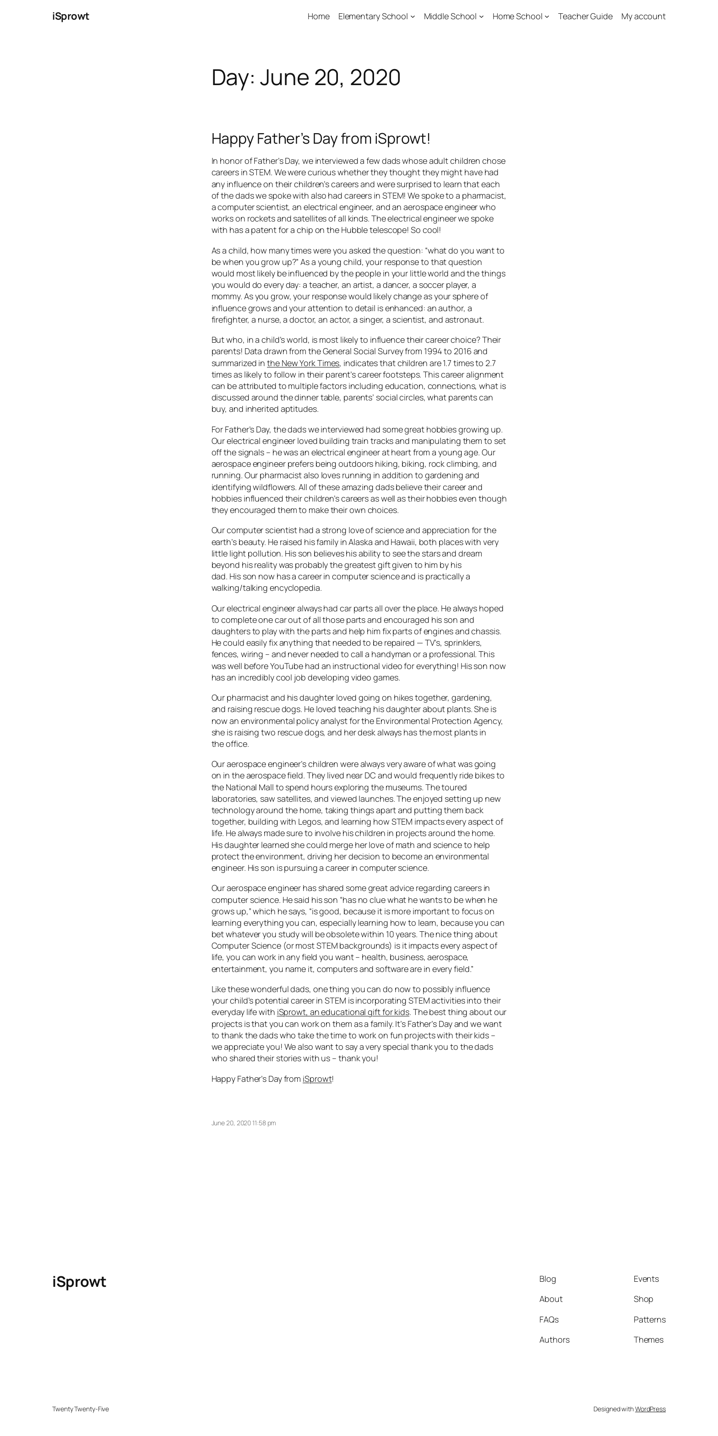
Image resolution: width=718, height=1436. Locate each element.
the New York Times (303, 362)
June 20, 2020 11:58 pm (244, 1122)
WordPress (650, 1408)
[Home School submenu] (546, 16)
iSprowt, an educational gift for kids (343, 1011)
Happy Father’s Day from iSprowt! (321, 138)
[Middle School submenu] (481, 16)
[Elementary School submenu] (412, 16)
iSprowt (71, 16)
